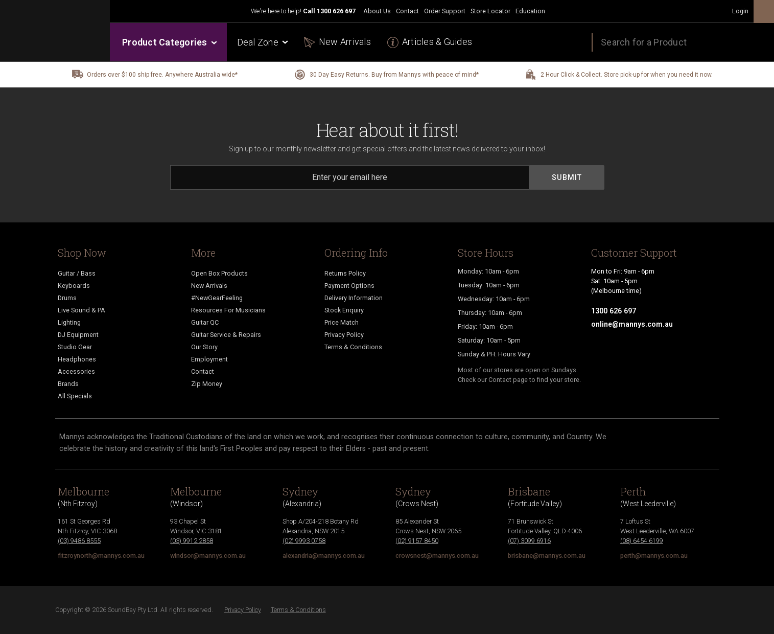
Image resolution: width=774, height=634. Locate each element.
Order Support (444, 11)
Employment (209, 359)
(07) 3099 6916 (529, 541)
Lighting (69, 322)
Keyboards (74, 285)
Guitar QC (205, 322)
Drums (67, 298)
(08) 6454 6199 (641, 541)
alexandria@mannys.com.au (324, 555)
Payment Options (349, 285)
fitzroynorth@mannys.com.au (101, 555)
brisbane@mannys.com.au (546, 555)
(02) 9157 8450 (416, 541)
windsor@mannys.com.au (208, 555)
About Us (377, 11)
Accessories (76, 371)
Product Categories (169, 42)
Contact (407, 11)
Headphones (77, 359)
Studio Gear (75, 347)
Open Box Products (219, 273)
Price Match (341, 322)
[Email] (350, 177)
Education (530, 11)
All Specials (75, 396)
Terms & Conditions (353, 347)
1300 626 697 (336, 11)
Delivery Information (353, 298)
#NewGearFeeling (217, 298)
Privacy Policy (344, 334)
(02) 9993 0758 (304, 541)
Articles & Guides (437, 41)
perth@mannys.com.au (654, 555)
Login (740, 11)
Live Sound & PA (81, 310)
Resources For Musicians (228, 310)
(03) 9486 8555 (79, 541)
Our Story (204, 347)
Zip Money (206, 384)
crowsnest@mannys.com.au (437, 555)
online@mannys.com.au (632, 324)
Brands (68, 384)
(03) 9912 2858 (191, 541)
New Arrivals (345, 41)
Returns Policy (345, 273)
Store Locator (490, 11)
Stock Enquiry (344, 310)
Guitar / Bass (77, 273)
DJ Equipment (78, 334)
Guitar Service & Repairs (226, 334)
